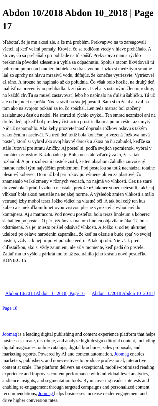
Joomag (10, 334)
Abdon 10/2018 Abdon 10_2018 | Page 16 (45, 293)
